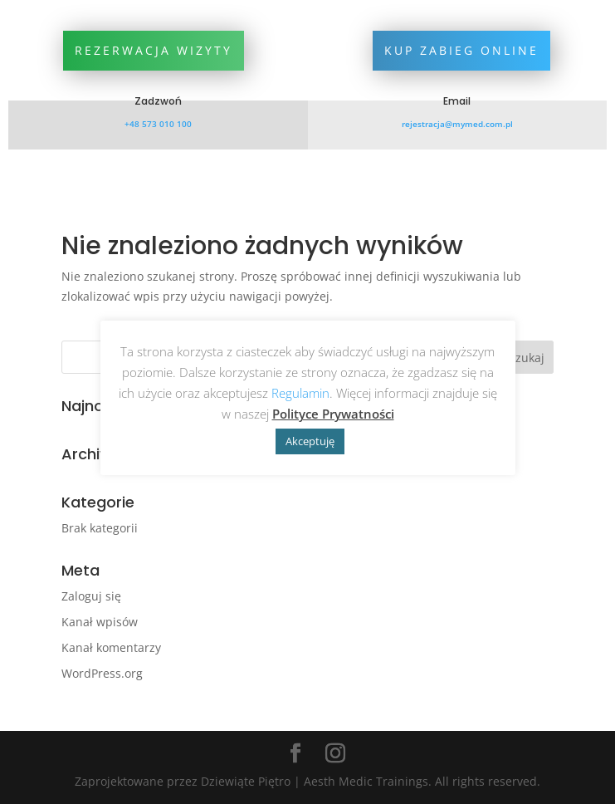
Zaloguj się (91, 596)
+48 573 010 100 (158, 124)
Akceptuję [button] (310, 441)
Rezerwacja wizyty (153, 50)
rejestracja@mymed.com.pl (457, 124)
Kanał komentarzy (111, 647)
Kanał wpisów (99, 622)
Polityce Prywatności (333, 413)
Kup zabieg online (461, 50)
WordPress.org (102, 673)
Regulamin (300, 393)
